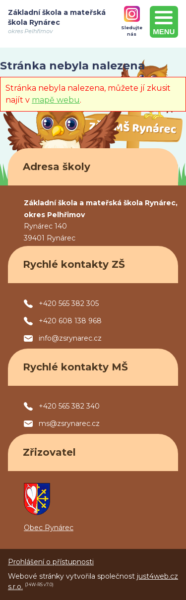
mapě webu (56, 100)
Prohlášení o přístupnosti (51, 561)
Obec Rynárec (48, 527)
